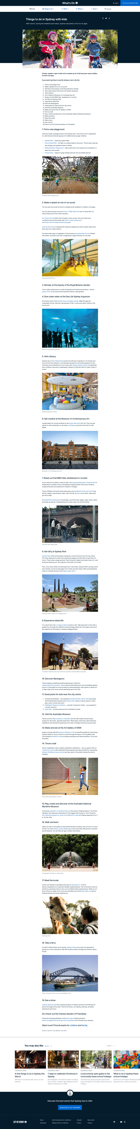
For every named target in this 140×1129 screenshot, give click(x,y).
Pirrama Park (49, 153)
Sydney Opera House (49, 1005)
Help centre (91, 1120)
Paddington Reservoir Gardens (55, 705)
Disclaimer (43, 1123)
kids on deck (74, 815)
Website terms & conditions (60, 1123)
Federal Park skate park (51, 500)
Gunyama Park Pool (81, 233)
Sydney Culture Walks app (62, 829)
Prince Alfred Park (51, 143)
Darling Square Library (80, 365)
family (84, 1025)
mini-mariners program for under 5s (54, 815)
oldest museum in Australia (61, 719)
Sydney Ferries (72, 947)
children (73, 1025)
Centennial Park (75, 699)
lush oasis (69, 1018)
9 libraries (58, 361)
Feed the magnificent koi (50, 1020)
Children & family (21, 1070)
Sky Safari (85, 891)
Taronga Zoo (75, 885)
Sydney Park (46, 556)
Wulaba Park (49, 141)
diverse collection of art (67, 732)
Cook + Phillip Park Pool (71, 211)
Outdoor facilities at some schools (53, 752)
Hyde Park (48, 709)
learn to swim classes (72, 220)
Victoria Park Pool (48, 227)
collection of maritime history (59, 811)
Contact (90, 1123)
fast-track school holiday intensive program (56, 222)
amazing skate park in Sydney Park (83, 482)
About (41, 1120)
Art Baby (71, 425)
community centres (48, 750)
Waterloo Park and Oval (84, 491)
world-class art (74, 423)
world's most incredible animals (68, 301)
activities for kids (56, 736)
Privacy (79, 1123)
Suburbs (79, 1120)
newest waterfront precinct (51, 685)
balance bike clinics (69, 571)
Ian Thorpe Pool (47, 218)
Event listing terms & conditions (61, 1120)
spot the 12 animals (67, 1020)
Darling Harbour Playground (54, 148)
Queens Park (70, 701)
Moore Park (85, 699)
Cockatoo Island (61, 625)
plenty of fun (46, 292)
